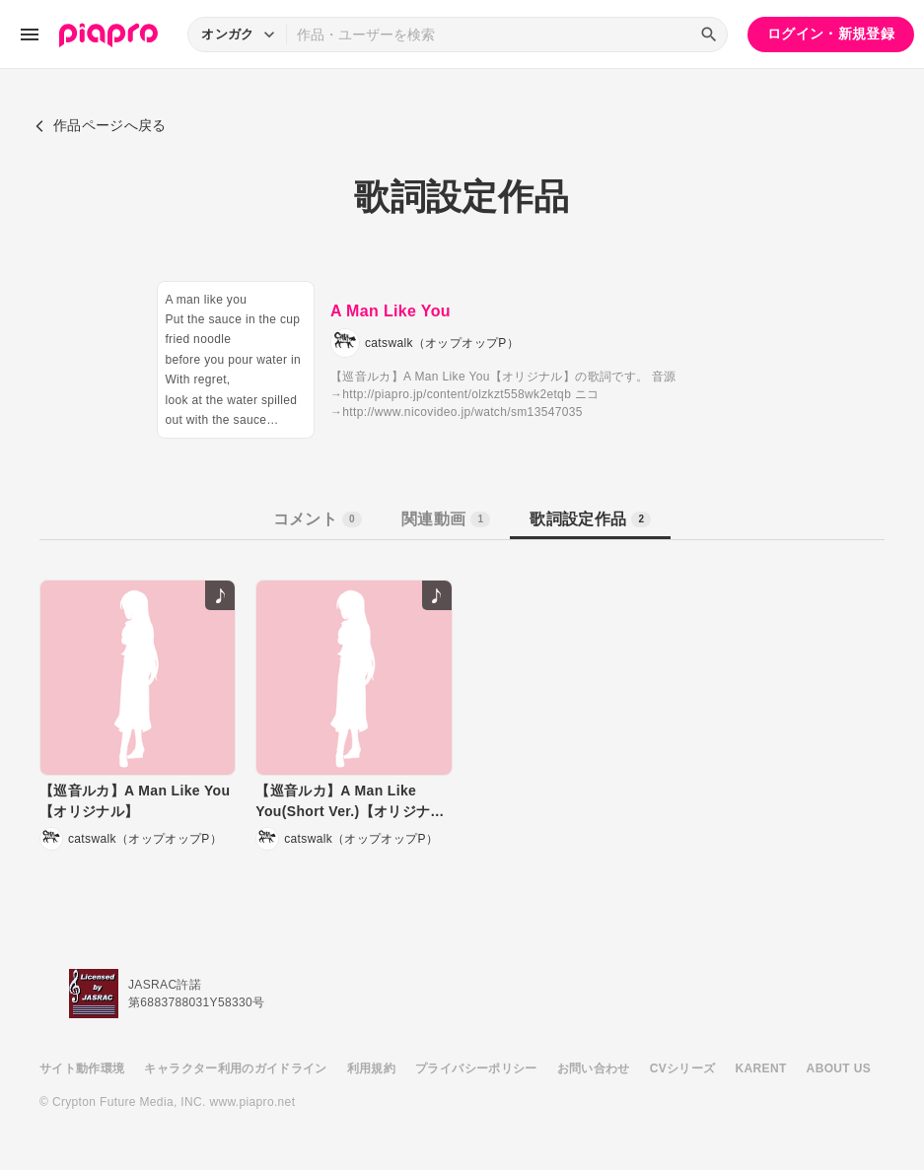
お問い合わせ (593, 1068)
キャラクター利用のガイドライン (235, 1068)
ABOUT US (839, 1068)
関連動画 (445, 519)
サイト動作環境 (81, 1068)
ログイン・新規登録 (830, 33)
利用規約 (371, 1068)
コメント (317, 519)
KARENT (761, 1068)
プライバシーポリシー (476, 1068)
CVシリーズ (683, 1068)
